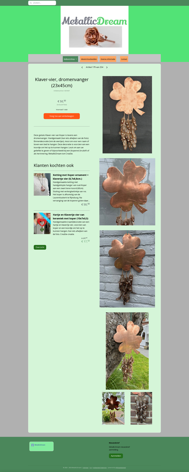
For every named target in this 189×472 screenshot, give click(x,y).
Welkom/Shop (70, 59)
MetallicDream (38, 445)
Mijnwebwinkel (121, 467)
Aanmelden (116, 455)
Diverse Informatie (108, 59)
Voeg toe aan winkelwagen (62, 116)
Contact (124, 59)
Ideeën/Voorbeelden (89, 59)
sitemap (85, 467)
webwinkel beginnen (100, 467)
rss (91, 467)
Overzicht (40, 247)
